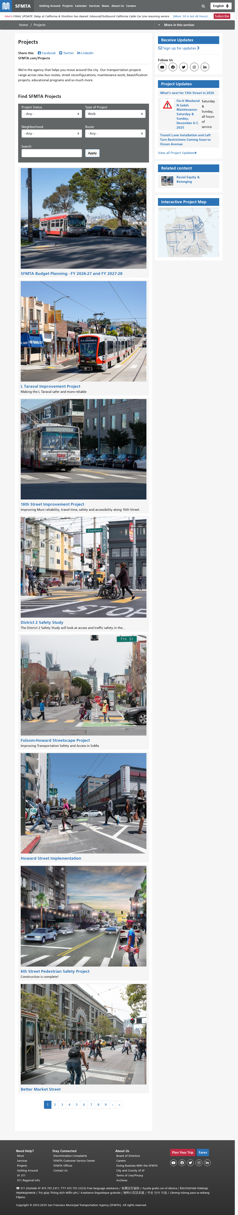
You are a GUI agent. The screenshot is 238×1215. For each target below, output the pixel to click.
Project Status (32, 107)
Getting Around (27, 1170)
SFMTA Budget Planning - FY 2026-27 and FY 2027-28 (72, 273)
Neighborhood (32, 127)
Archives (121, 1180)
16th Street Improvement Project (52, 504)
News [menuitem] (105, 6)
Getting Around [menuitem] (49, 6)
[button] (221, 6)
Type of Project (96, 107)
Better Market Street (41, 1089)
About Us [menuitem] (117, 6)
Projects (22, 1165)
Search (26, 146)
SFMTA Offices (62, 1165)
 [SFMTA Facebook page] (173, 67)
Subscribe (222, 16)
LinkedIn (87, 53)
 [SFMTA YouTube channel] (162, 67)
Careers (121, 1161)
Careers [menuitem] (131, 6)
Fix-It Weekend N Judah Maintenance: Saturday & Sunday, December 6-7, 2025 (188, 114)
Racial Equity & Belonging (188, 179)
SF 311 (21, 1175)
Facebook (49, 53)
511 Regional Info (28, 1180)
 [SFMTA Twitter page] (183, 67)
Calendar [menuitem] (81, 6)
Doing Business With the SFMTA (137, 1165)
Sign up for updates (179, 48)
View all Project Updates (176, 153)
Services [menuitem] (94, 6)
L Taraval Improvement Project (50, 386)
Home (23, 25)
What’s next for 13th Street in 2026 (187, 93)
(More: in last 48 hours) (190, 16)
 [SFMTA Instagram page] (194, 67)
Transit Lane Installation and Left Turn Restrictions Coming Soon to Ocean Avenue (185, 139)
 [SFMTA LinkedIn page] (204, 67)
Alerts (8, 16)
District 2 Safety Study (42, 622)
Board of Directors (128, 1156)
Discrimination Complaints (70, 1156)
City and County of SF (130, 1170)
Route (89, 127)
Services (22, 1161)
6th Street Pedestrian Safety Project (55, 971)
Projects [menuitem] (67, 6)
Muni (20, 1156)
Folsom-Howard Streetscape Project (55, 740)
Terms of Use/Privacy (129, 1175)
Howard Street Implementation (51, 858)
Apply (92, 153)
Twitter (68, 53)
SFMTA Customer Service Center (74, 1161)
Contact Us (60, 1170)
